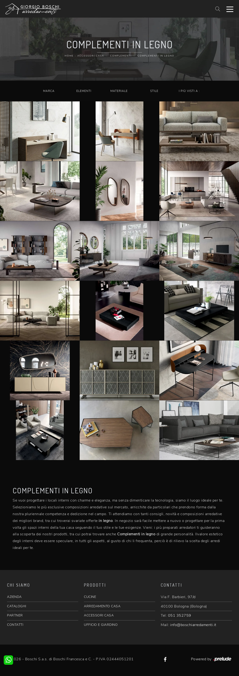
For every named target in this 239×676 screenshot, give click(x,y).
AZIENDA (14, 597)
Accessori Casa (90, 55)
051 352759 (179, 615)
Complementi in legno (156, 55)
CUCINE (90, 597)
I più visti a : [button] (189, 91)
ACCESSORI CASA (99, 615)
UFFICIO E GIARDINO (101, 625)
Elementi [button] (83, 91)
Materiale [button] (119, 91)
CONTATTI (15, 625)
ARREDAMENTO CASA (102, 606)
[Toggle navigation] (230, 9)
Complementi (120, 55)
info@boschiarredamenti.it (193, 624)
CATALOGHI (16, 606)
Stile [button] (154, 91)
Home (69, 55)
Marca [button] (49, 91)
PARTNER (15, 615)
